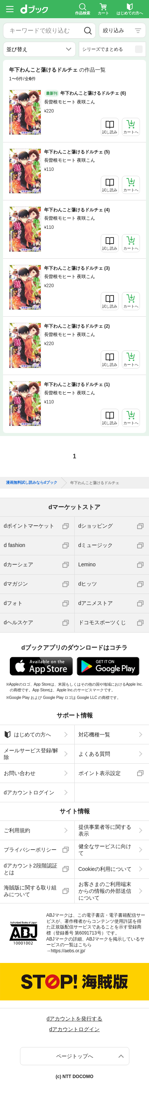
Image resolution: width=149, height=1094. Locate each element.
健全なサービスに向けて (104, 849)
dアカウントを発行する (75, 1019)
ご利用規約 (17, 830)
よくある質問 (94, 754)
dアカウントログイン (29, 792)
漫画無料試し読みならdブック (31, 482)
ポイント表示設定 (99, 773)
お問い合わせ (19, 773)
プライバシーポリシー (30, 850)
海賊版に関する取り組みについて (30, 891)
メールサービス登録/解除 (31, 753)
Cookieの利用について (105, 869)
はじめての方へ (27, 734)
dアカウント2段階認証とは (30, 869)
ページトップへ (74, 1056)
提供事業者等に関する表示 (104, 830)
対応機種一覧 (94, 734)
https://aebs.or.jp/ (68, 950)
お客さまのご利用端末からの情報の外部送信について (104, 891)
